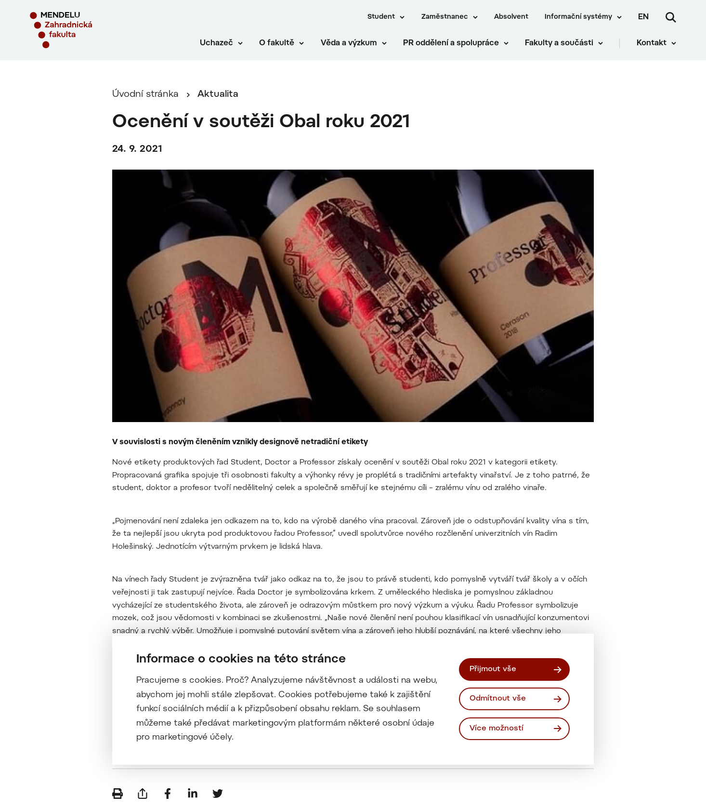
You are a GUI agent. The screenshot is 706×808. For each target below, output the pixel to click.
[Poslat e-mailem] (142, 793)
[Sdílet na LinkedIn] (192, 793)
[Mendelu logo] (87, 30)
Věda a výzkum (349, 43)
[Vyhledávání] (671, 17)
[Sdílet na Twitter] (217, 793)
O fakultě (276, 43)
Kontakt (652, 43)
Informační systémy (578, 17)
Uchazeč (216, 43)
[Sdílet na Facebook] (167, 793)
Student (381, 17)
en (643, 17)
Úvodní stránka (145, 94)
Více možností (496, 728)
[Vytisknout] (117, 793)
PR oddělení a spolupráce (451, 43)
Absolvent (511, 17)
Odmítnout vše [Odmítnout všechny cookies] (498, 698)
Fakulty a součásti (559, 43)
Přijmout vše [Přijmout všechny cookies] (493, 669)
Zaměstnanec (444, 17)
